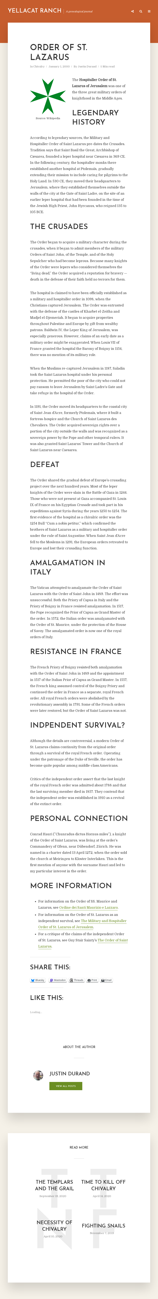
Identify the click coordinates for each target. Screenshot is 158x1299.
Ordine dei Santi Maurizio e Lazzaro (88, 908)
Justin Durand (87, 66)
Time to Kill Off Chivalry (103, 1186)
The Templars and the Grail (54, 1186)
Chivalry (39, 66)
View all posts (66, 1086)
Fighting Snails (103, 1226)
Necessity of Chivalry (54, 1226)
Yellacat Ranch (35, 11)
